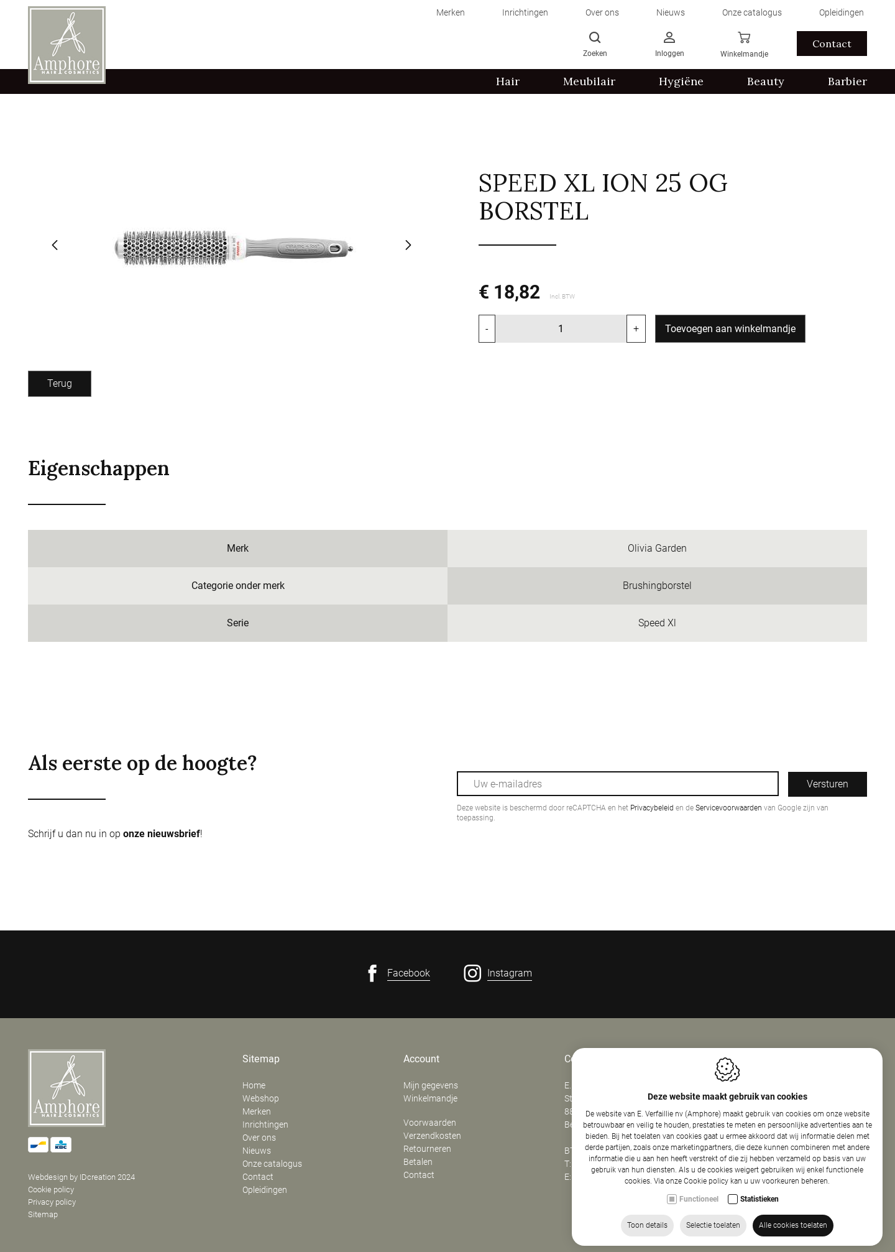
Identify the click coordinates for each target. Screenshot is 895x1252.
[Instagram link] (498, 973)
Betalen (418, 1162)
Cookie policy (51, 1189)
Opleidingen (264, 1190)
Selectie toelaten (713, 1229)
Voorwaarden (429, 1123)
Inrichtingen (265, 1124)
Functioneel (698, 1203)
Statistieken (759, 1203)
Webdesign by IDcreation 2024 (81, 1177)
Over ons (259, 1138)
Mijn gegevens (430, 1085)
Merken (256, 1111)
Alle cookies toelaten (793, 1229)
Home (253, 1085)
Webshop (260, 1098)
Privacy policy (52, 1202)
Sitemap (43, 1214)
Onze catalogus (272, 1164)
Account (421, 1059)
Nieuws (256, 1151)
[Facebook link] (397, 973)
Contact (257, 1177)
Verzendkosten (432, 1136)
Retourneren (427, 1149)
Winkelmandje (430, 1098)
